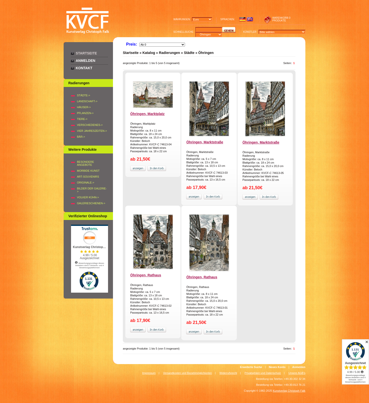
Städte (189, 53)
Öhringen (206, 53)
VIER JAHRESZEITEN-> (92, 130)
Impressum (148, 372)
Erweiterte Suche (251, 367)
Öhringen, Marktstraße (204, 142)
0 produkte (281, 19)
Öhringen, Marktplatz (147, 114)
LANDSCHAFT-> (87, 101)
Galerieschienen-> (91, 203)
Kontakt (84, 68)
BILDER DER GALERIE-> (92, 190)
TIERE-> (82, 119)
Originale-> (85, 182)
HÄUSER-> (84, 107)
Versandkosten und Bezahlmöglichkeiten (187, 372)
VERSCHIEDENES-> (90, 124)
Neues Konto (277, 367)
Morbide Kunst (88, 170)
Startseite (86, 53)
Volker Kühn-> (88, 197)
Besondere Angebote (85, 163)
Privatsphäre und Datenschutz (263, 372)
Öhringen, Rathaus (145, 275)
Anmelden (85, 61)
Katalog (148, 53)
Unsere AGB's (296, 372)
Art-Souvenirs (88, 176)
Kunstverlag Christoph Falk (289, 390)
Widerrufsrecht (228, 372)
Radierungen (169, 53)
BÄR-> (81, 136)
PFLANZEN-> (85, 113)
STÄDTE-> (83, 95)
